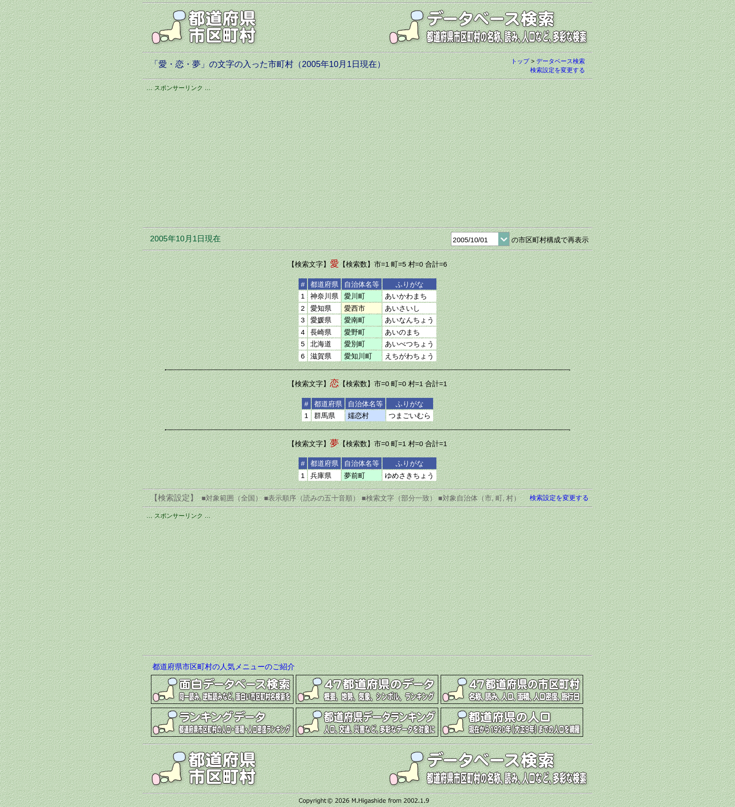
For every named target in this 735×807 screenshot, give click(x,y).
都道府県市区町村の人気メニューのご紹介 (223, 667)
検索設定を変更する (557, 70)
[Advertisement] (367, 158)
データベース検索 (560, 61)
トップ (520, 61)
